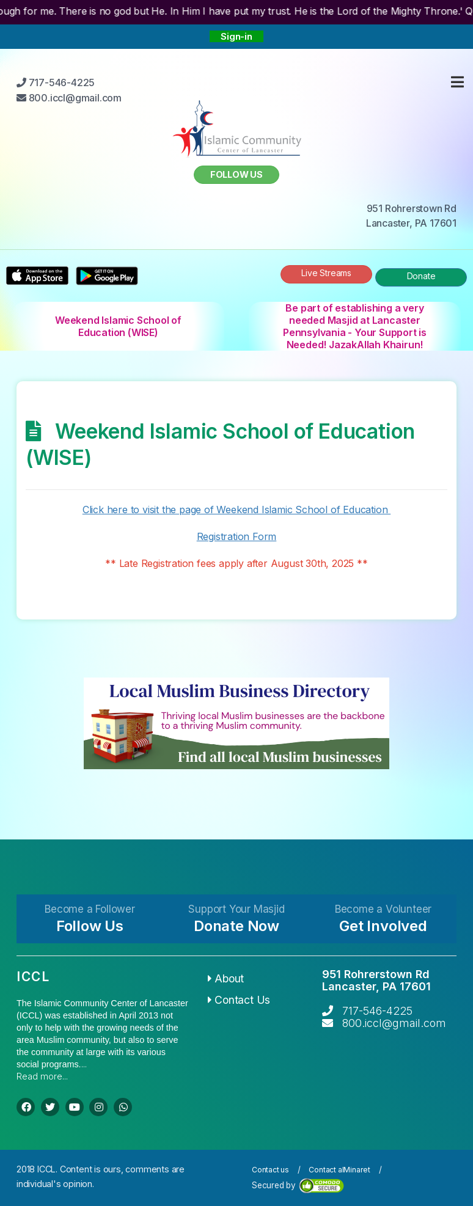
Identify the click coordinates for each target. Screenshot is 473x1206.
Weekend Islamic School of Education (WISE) (118, 326)
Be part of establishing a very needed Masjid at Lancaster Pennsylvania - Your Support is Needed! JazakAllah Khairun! (355, 326)
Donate (421, 276)
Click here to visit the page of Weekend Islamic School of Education (236, 509)
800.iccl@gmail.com (394, 1023)
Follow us (236, 174)
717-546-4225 (377, 1010)
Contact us (270, 1169)
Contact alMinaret (339, 1169)
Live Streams (326, 273)
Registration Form (237, 536)
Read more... (42, 1076)
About (226, 978)
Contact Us (239, 999)
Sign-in (236, 36)
